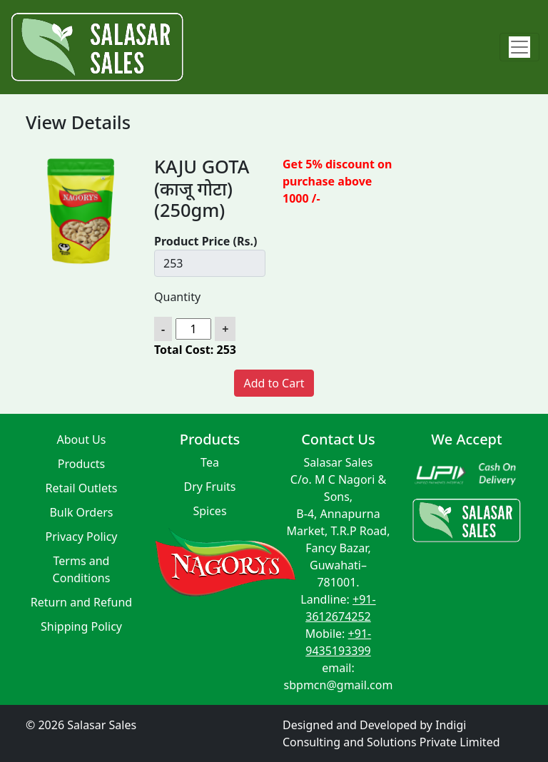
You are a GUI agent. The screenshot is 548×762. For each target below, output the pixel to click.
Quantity (177, 297)
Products (82, 464)
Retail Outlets (82, 488)
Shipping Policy (81, 626)
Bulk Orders (81, 512)
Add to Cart (273, 383)
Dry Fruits (210, 486)
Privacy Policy (82, 536)
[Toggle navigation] (519, 47)
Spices (209, 511)
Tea (210, 462)
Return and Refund (81, 602)
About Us (81, 439)
